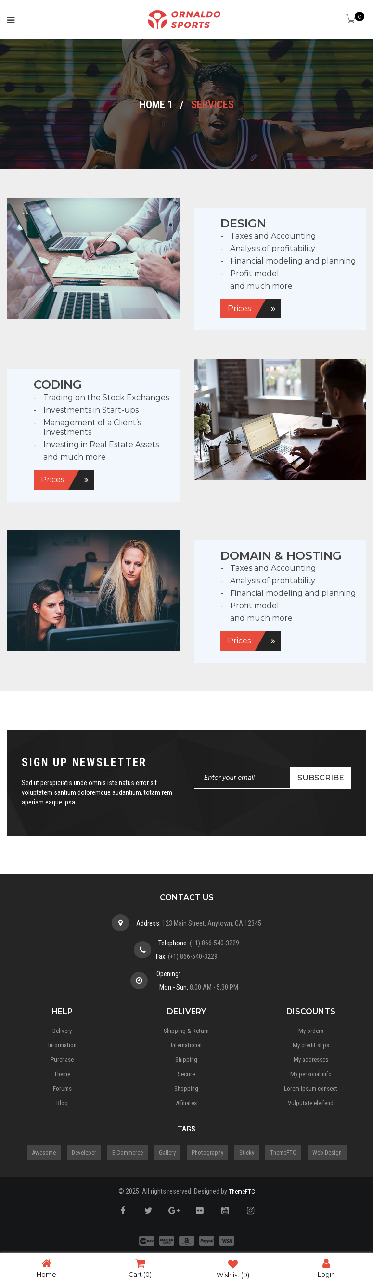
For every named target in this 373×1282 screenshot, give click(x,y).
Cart (140, 1268)
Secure (186, 1074)
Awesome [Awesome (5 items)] (44, 1152)
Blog (62, 1102)
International (186, 1045)
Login (326, 1268)
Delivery (62, 1030)
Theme (62, 1074)
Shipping (186, 1059)
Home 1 (156, 105)
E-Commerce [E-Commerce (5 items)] (127, 1152)
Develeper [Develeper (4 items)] (84, 1152)
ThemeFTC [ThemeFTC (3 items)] (283, 1152)
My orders (310, 1030)
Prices (239, 308)
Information (62, 1045)
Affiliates (186, 1102)
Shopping (186, 1088)
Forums (62, 1088)
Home (46, 1268)
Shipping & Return (186, 1030)
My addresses (311, 1059)
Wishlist (233, 1268)
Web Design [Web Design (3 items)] (327, 1152)
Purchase (62, 1059)
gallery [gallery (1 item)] (167, 1152)
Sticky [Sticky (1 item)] (246, 1152)
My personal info (311, 1074)
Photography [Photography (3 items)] (207, 1152)
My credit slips (311, 1045)
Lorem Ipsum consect (310, 1088)
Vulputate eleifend (311, 1102)
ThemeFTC (242, 1191)
